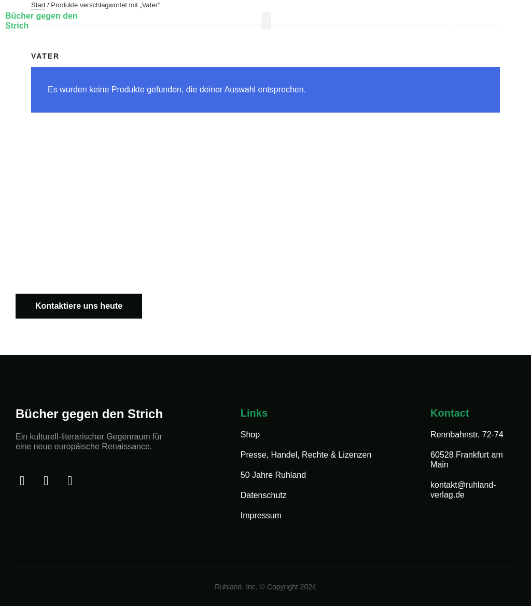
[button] (266, 21)
